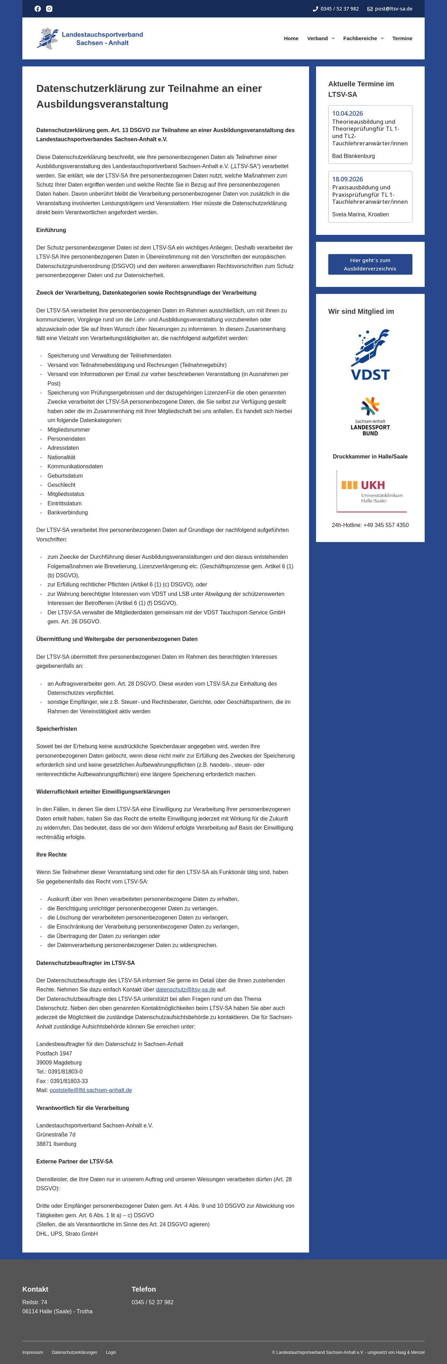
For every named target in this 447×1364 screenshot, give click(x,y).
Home (291, 38)
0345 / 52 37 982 (336, 8)
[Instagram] (49, 9)
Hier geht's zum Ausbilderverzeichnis (370, 264)
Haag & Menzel (410, 1352)
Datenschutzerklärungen (74, 1352)
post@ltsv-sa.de (389, 8)
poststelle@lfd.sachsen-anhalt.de (91, 1090)
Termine (402, 38)
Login (111, 1352)
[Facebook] (38, 9)
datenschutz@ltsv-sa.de (185, 990)
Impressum (32, 1352)
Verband (322, 38)
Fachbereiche (365, 38)
